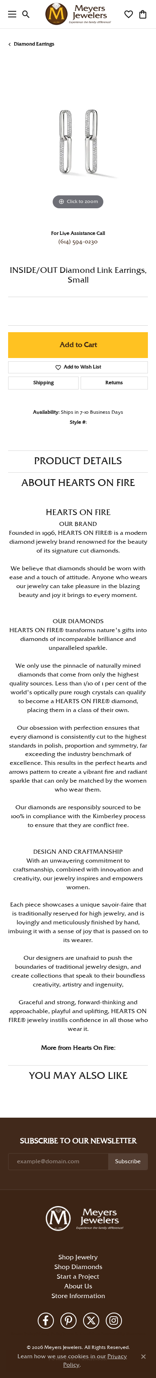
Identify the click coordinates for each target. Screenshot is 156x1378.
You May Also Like (78, 1076)
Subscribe (128, 1161)
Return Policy (23, 1334)
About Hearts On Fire (78, 483)
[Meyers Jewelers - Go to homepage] (86, 1219)
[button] (26, 14)
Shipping (43, 383)
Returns (114, 383)
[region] (78, 142)
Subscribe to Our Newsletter (78, 1141)
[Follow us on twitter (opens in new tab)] (91, 1321)
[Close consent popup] (143, 1356)
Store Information (78, 1296)
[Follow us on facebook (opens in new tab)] (46, 1321)
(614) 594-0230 (78, 241)
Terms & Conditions (81, 1334)
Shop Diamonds (78, 1267)
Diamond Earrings (34, 44)
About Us (78, 1287)
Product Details (78, 461)
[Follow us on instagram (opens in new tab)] (114, 1321)
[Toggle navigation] (10, 14)
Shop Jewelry (78, 1257)
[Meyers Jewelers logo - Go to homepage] (78, 14)
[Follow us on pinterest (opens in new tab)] (68, 1321)
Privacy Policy (49, 1334)
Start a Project (78, 1277)
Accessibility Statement (122, 1334)
